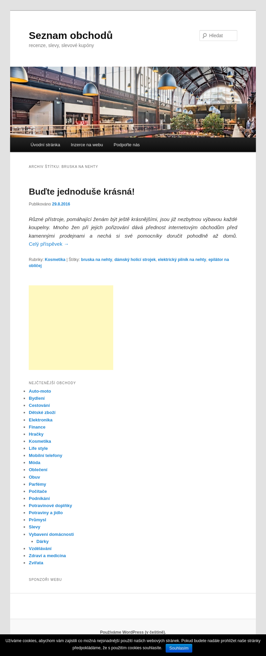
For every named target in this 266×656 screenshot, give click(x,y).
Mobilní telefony (45, 455)
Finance (37, 427)
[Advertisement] (71, 327)
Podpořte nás (127, 144)
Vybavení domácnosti (51, 534)
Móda (34, 462)
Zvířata (36, 562)
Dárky (43, 541)
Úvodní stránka (45, 144)
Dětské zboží (42, 412)
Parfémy (37, 484)
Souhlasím (179, 648)
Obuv (34, 477)
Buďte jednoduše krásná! (82, 192)
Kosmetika (55, 259)
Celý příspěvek (49, 244)
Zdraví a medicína (47, 555)
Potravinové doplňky (50, 505)
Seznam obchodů (71, 35)
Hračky (36, 434)
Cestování (39, 405)
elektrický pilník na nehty (182, 259)
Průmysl (37, 519)
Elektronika (40, 419)
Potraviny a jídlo (46, 512)
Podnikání (39, 498)
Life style (38, 448)
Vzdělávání (40, 548)
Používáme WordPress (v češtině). (133, 632)
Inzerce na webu (87, 144)
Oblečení (38, 469)
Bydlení (37, 398)
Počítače (38, 491)
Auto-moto (40, 391)
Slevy (34, 526)
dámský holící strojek (135, 259)
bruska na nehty (96, 259)
